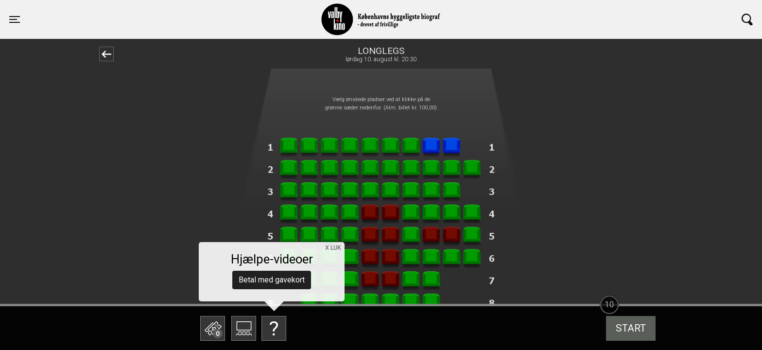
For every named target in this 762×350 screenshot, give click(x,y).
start (631, 328)
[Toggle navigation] (14, 19)
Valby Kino (176, 11)
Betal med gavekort (272, 279)
